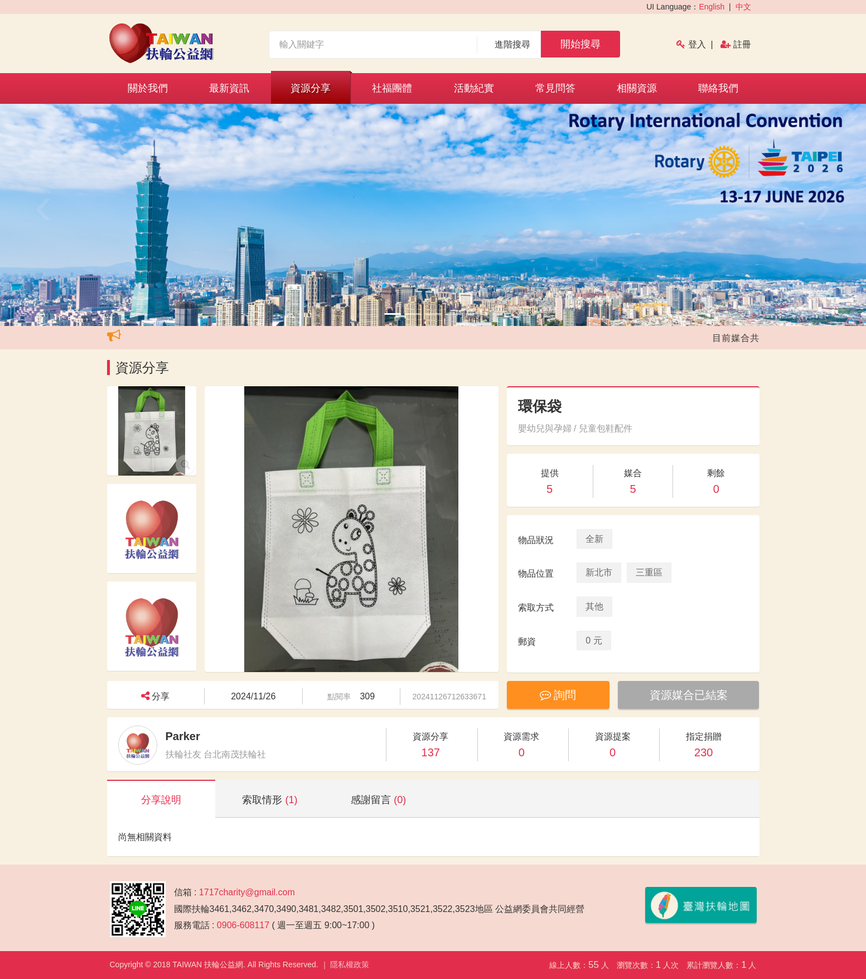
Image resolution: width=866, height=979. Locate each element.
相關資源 (637, 88)
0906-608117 (243, 925)
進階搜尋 (513, 44)
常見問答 (555, 88)
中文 (743, 6)
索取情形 (269, 799)
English (711, 6)
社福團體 (392, 88)
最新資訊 (229, 88)
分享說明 (161, 799)
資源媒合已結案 (689, 695)
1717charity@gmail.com (247, 892)
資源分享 (311, 88)
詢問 (558, 695)
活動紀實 (474, 88)
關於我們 (148, 88)
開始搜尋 (580, 44)
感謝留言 (378, 799)
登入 (697, 44)
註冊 (742, 44)
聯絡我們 (718, 88)
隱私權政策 (349, 964)
